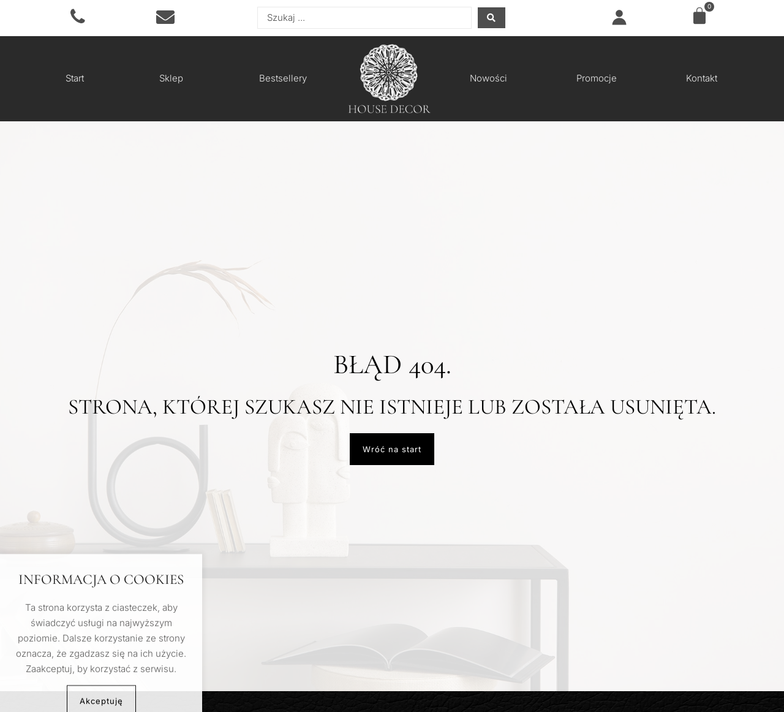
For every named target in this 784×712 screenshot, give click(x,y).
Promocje (596, 78)
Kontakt (701, 78)
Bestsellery (283, 78)
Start (75, 78)
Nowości (488, 78)
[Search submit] (491, 17)
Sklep (171, 78)
